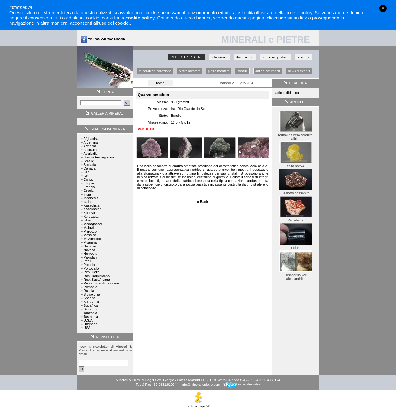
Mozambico (92, 239)
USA (87, 328)
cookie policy (140, 17)
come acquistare (275, 57)
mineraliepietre (241, 384)
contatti (303, 57)
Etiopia (89, 183)
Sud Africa (91, 302)
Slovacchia (92, 294)
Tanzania (90, 313)
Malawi (89, 227)
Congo (88, 179)
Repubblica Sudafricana (102, 283)
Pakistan (90, 257)
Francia (89, 187)
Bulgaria (90, 164)
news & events (299, 71)
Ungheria (90, 324)
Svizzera (90, 309)
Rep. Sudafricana (97, 279)
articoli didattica (287, 93)
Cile (86, 172)
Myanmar (91, 242)
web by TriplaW (197, 404)
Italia (87, 202)
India (87, 194)
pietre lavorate (189, 71)
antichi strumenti (267, 71)
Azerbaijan (91, 153)
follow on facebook (103, 39)
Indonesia (91, 198)
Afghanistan (92, 139)
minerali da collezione (155, 71)
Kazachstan (92, 205)
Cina (87, 176)
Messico (90, 235)
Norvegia (90, 253)
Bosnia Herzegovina (99, 157)
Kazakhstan (92, 209)
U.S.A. (88, 320)
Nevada (89, 250)
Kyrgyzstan (92, 216)
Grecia (88, 190)
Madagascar (93, 224)
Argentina (90, 142)
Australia (90, 150)
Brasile (89, 161)
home (160, 83)
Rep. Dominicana (97, 276)
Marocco (90, 231)
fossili (242, 71)
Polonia (89, 265)
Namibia (90, 246)
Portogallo (91, 268)
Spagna (89, 298)
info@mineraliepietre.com (200, 384)
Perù (87, 261)
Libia (87, 220)
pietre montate (219, 71)
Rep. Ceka (92, 272)
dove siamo (244, 57)
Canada (90, 168)
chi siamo (219, 57)
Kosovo (89, 213)
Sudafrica (91, 305)
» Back (202, 202)
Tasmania (91, 316)
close (383, 8)
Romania (90, 287)
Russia (89, 290)
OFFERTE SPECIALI (186, 57)
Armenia (89, 146)
